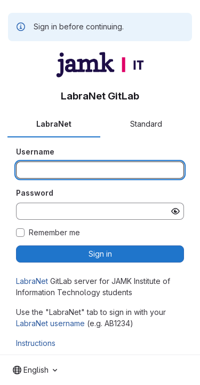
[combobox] (35, 370)
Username (35, 151)
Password (34, 192)
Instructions (35, 343)
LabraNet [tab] (53, 123)
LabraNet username (50, 323)
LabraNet (32, 281)
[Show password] (175, 211)
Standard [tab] (146, 123)
